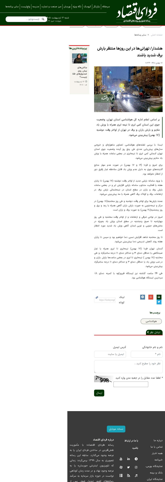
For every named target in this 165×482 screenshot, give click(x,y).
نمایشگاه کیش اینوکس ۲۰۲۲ (144, 462)
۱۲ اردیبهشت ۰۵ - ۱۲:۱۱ (17, 93)
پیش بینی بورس (127, 32)
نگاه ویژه (77, 7)
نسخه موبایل (82, 405)
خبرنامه (155, 436)
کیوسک (87, 7)
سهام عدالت (91, 32)
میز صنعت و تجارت (51, 7)
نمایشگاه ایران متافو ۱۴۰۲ (145, 449)
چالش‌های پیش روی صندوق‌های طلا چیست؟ (26, 86)
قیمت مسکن (73, 32)
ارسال (50, 369)
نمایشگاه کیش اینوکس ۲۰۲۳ (144, 455)
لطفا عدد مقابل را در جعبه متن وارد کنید (136, 359)
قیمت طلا (108, 32)
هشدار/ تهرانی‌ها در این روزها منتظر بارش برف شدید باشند (114, 56)
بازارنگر (96, 7)
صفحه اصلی (154, 42)
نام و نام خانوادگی (149, 328)
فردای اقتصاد (135, 12)
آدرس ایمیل (93, 328)
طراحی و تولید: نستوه (85, 480)
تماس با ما (153, 423)
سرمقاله (106, 7)
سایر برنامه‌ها (12, 7)
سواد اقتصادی (149, 32)
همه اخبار (154, 429)
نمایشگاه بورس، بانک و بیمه (144, 442)
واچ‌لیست (25, 7)
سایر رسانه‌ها (137, 42)
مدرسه (35, 7)
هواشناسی (148, 302)
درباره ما (155, 417)
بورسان (67, 7)
